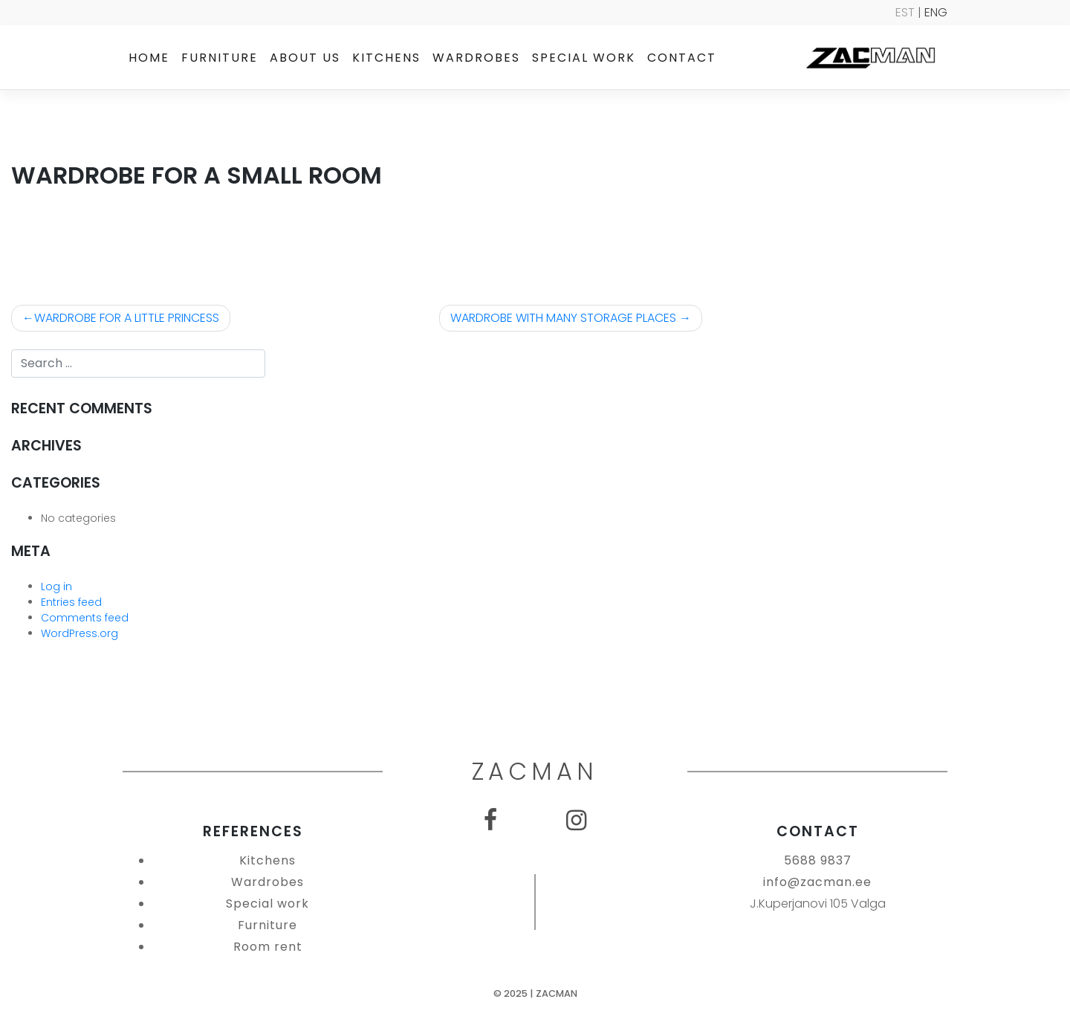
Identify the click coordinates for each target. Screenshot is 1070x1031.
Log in (56, 586)
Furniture (219, 57)
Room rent (267, 946)
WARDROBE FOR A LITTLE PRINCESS (126, 317)
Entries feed (71, 602)
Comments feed (85, 617)
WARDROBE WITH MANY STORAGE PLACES (563, 317)
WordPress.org (79, 633)
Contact (681, 57)
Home (149, 57)
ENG (935, 12)
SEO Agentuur (1027, 1018)
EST (905, 12)
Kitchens (386, 57)
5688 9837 (818, 860)
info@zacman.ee (817, 882)
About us (305, 57)
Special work (583, 57)
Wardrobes (476, 57)
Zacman (556, 993)
